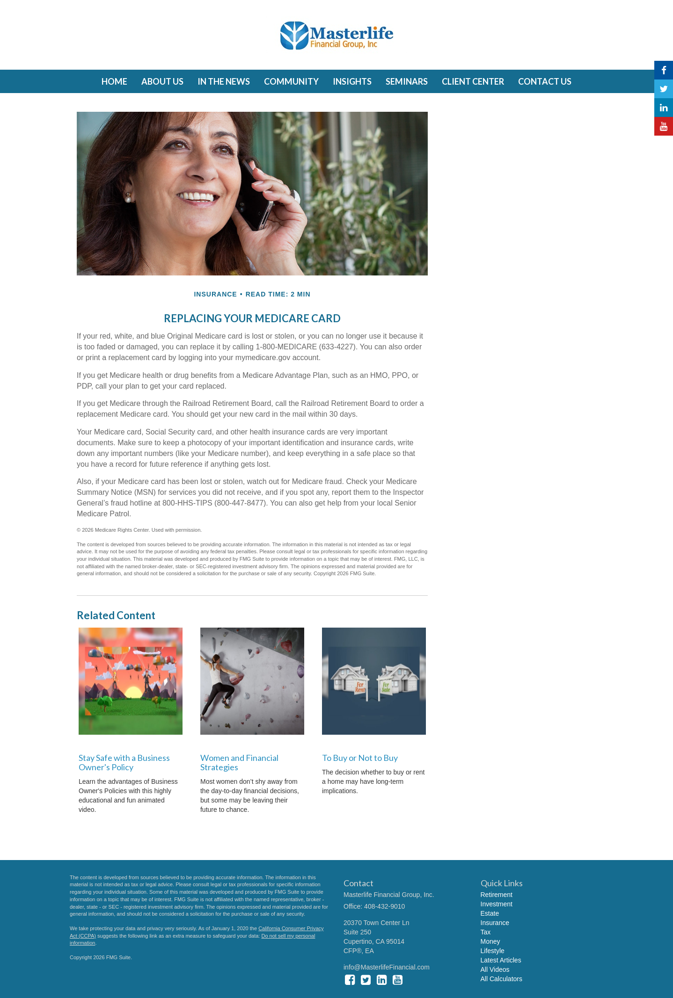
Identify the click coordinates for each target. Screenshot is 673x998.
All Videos (495, 969)
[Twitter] (663, 89)
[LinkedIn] (663, 107)
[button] (162, 81)
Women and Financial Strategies (239, 762)
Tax (486, 932)
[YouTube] (663, 126)
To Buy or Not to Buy (360, 757)
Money (490, 941)
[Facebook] (663, 70)
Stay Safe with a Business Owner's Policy (124, 762)
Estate (490, 913)
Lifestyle (493, 951)
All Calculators (501, 979)
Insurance (495, 922)
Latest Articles (501, 960)
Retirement (496, 894)
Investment (496, 904)
